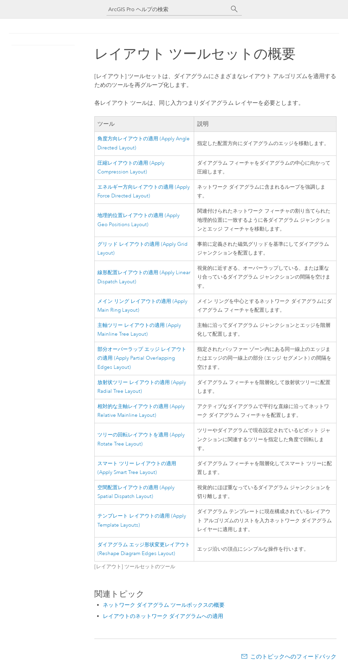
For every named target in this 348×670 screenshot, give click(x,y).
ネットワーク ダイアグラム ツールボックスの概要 (164, 605)
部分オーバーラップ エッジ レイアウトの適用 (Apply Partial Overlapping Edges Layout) (141, 358)
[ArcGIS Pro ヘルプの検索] (167, 9)
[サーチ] (234, 9)
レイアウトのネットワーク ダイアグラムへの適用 (163, 616)
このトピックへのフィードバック (293, 656)
